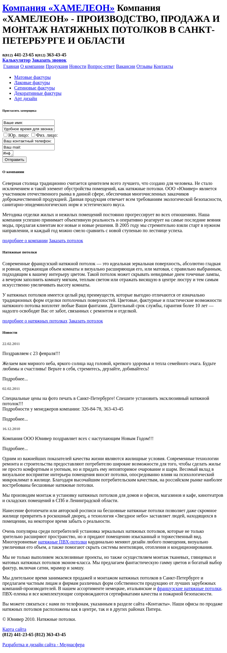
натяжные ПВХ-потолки (62, 542)
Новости (77, 66)
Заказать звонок (49, 60)
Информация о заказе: (8, 153)
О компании (32, 66)
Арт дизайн (25, 98)
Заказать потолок (66, 241)
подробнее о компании (25, 241)
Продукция (57, 66)
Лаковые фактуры (32, 82)
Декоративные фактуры (37, 93)
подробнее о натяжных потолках (34, 321)
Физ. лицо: (47, 135)
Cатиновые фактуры (34, 87)
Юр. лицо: (18, 135)
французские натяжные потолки (189, 589)
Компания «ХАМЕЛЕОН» (58, 7)
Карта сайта (14, 630)
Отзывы (145, 66)
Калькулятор (16, 60)
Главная (11, 66)
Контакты (163, 66)
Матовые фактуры (32, 77)
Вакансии (125, 66)
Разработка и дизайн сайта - (43, 645)
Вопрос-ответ (101, 66)
